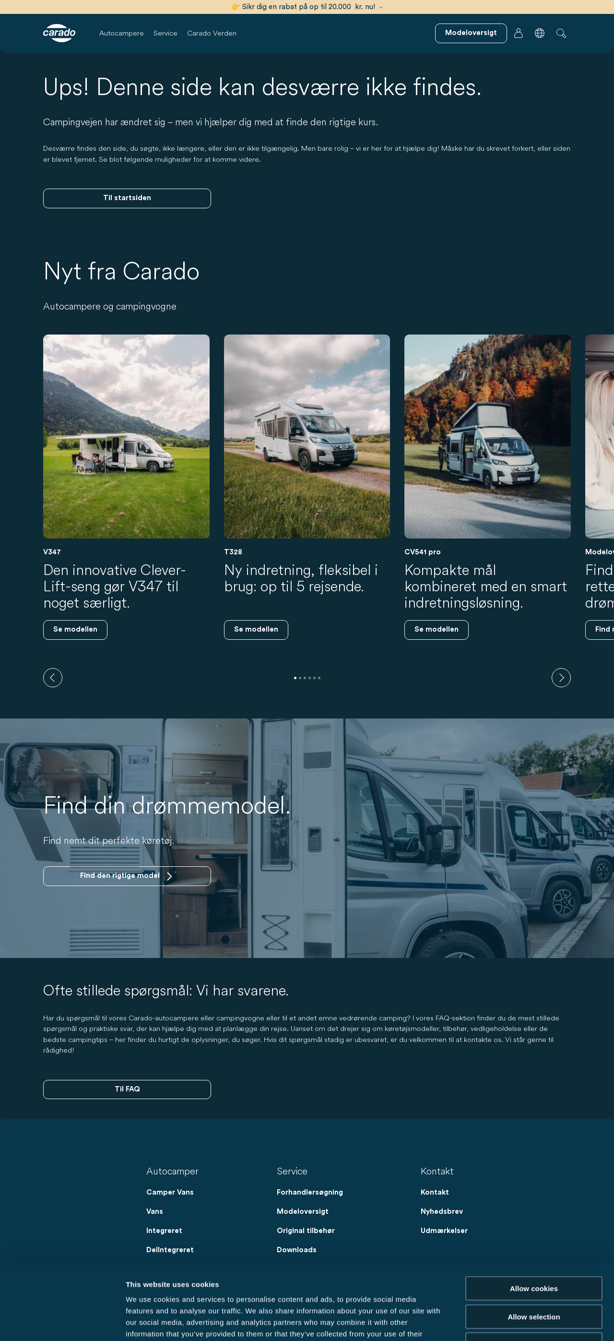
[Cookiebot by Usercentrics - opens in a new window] (62, 1322)
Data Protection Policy (229, 1283)
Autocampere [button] (121, 32)
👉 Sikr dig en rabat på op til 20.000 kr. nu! (307, 7)
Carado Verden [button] (211, 32)
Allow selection (534, 1243)
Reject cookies (533, 1271)
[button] (539, 33)
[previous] (52, 677)
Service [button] (165, 32)
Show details (503, 1322)
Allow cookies (534, 1214)
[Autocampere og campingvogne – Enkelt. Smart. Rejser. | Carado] (59, 33)
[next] (561, 677)
